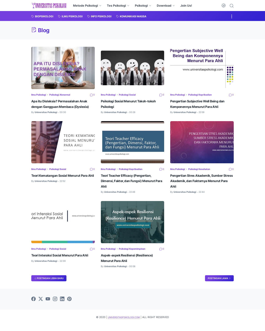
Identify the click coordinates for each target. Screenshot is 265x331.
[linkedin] (62, 305)
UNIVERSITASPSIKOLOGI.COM (123, 323)
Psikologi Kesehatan (204, 174)
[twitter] (40, 305)
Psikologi (141, 5)
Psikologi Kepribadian (205, 94)
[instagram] (55, 305)
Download (164, 5)
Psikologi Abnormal (64, 94)
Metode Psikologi (85, 5)
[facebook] (33, 305)
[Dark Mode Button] (223, 5)
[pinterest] (69, 305)
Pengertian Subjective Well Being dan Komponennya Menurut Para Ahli (201, 106)
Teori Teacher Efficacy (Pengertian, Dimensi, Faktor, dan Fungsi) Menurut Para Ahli (132, 186)
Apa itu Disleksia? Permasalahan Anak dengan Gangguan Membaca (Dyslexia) (61, 106)
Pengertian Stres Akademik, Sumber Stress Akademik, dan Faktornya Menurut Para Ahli (198, 186)
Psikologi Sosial (132, 94)
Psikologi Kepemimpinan (137, 254)
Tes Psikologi (116, 5)
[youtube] (48, 305)
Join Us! (186, 5)
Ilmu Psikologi (40, 94)
